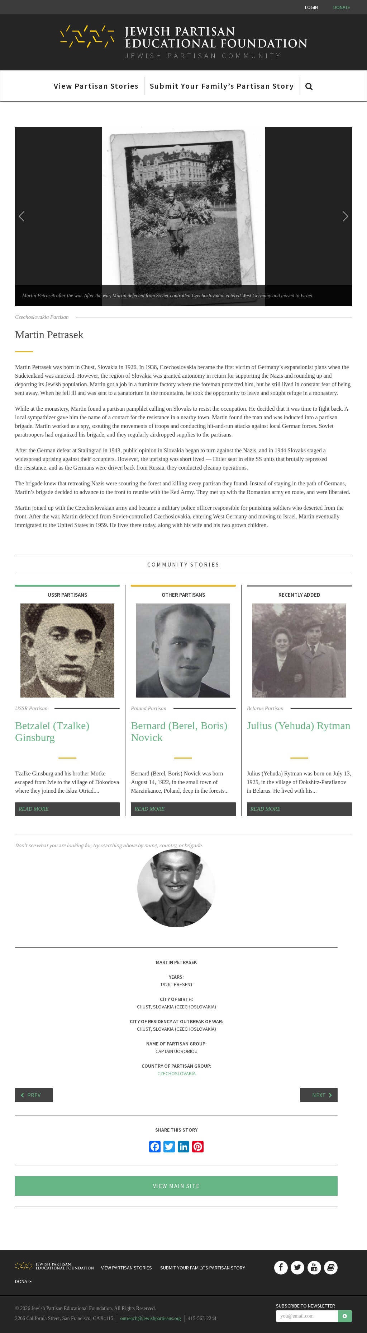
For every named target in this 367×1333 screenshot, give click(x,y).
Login (311, 7)
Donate (341, 7)
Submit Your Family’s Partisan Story (222, 86)
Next (319, 1095)
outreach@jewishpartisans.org (150, 1318)
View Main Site (176, 1185)
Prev (33, 1095)
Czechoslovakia (176, 1073)
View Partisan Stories (96, 86)
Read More (34, 809)
